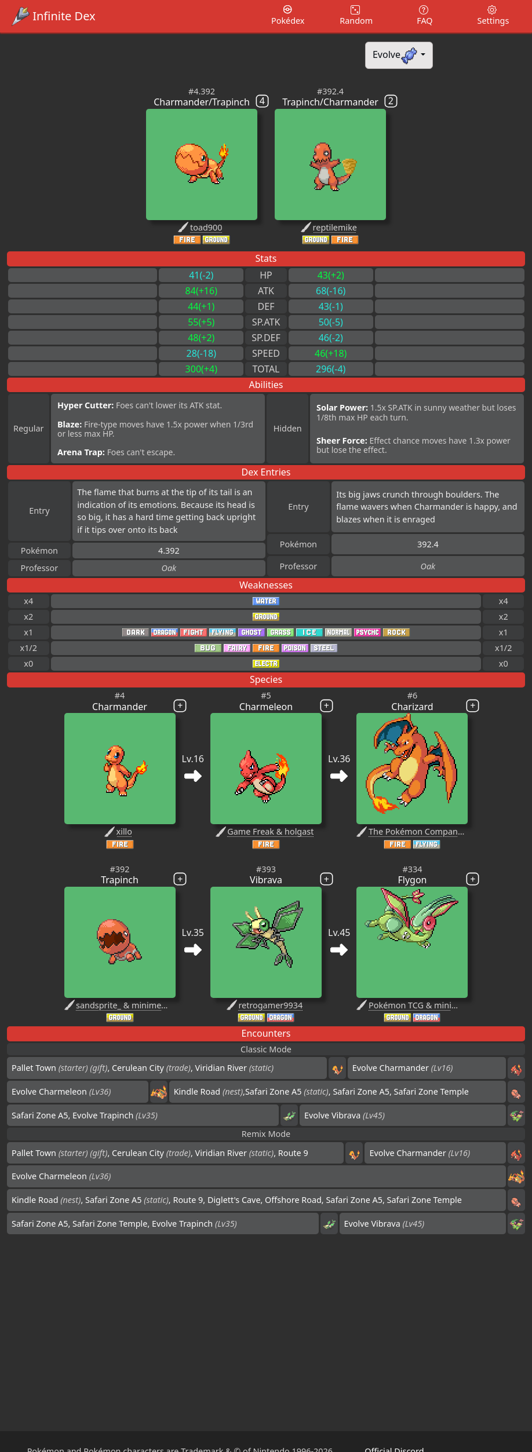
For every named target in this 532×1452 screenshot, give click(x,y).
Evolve (395, 55)
